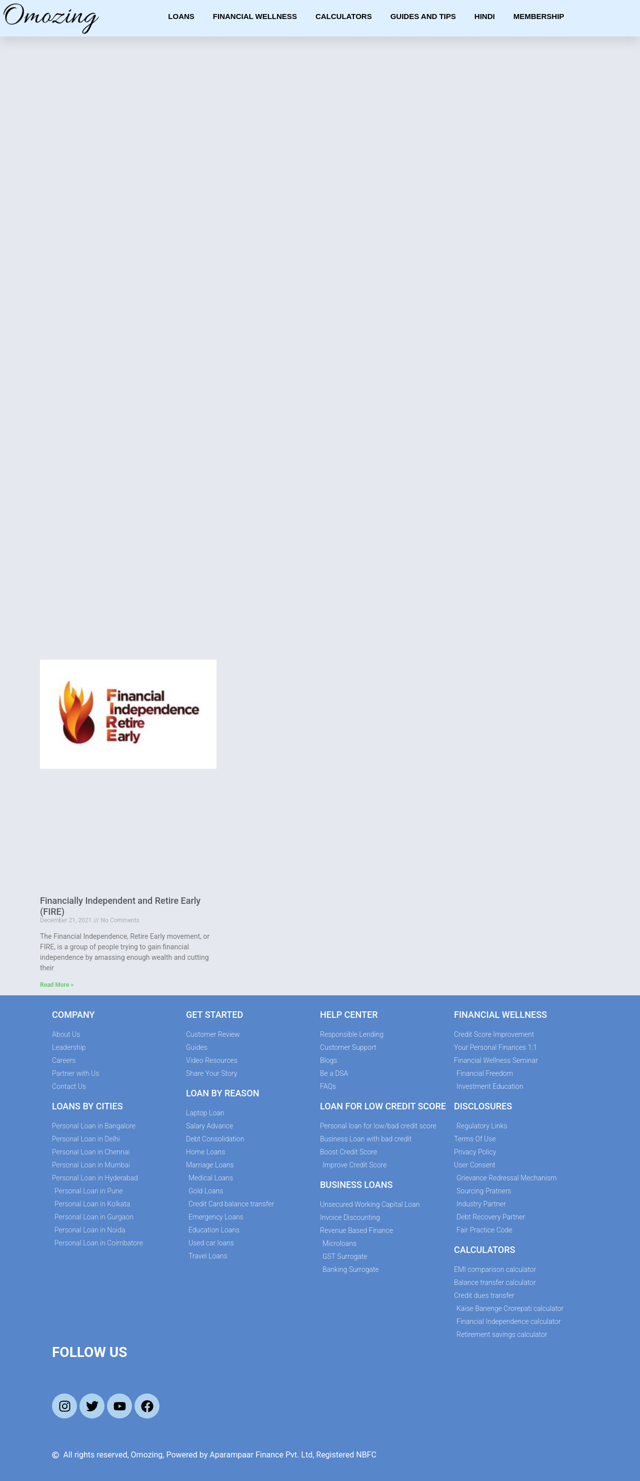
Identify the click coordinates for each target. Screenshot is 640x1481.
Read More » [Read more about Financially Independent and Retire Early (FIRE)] (57, 984)
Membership (539, 16)
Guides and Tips (423, 16)
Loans (181, 16)
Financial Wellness (255, 16)
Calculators (344, 16)
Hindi (484, 16)
